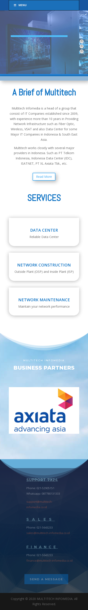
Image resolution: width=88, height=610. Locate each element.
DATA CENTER (44, 230)
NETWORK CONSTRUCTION (44, 265)
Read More (44, 177)
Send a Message (46, 579)
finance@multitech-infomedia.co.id (49, 560)
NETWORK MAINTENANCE (44, 299)
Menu (20, 5)
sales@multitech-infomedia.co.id (48, 533)
